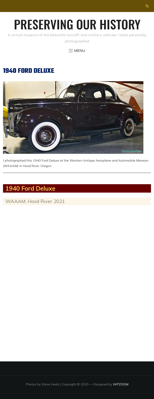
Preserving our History (77, 24)
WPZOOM (120, 384)
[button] (77, 50)
